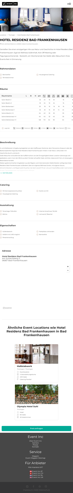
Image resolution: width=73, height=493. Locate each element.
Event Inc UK (36, 477)
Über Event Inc (35, 441)
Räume (4, 89)
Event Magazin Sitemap (35, 458)
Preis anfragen (36, 428)
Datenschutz (44, 490)
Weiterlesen (6, 173)
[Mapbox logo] (7, 308)
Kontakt (35, 447)
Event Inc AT (36, 471)
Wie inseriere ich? (35, 467)
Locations (3, 35)
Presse (35, 445)
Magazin (35, 456)
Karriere (35, 443)
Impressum (28, 490)
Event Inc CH (36, 473)
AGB (36, 490)
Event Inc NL (36, 475)
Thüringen (11, 35)
